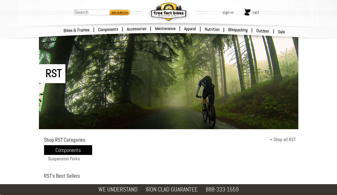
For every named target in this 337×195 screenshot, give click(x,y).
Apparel (190, 29)
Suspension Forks (64, 159)
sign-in (227, 12)
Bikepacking (238, 30)
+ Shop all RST (283, 139)
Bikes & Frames (77, 30)
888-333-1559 (222, 189)
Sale (281, 32)
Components (108, 29)
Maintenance (165, 28)
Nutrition (212, 29)
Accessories (136, 29)
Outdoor (262, 31)
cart (255, 12)
